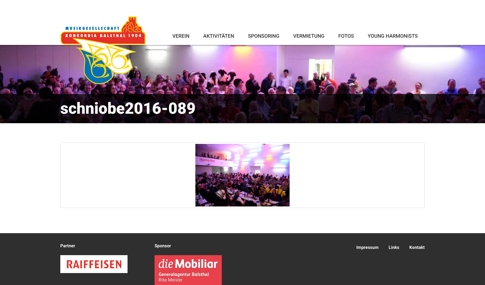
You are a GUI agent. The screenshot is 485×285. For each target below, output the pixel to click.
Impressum (367, 247)
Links (394, 247)
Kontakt (417, 247)
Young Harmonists (393, 36)
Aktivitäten (218, 36)
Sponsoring (263, 36)
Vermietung (308, 36)
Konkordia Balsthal (103, 51)
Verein (180, 36)
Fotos (346, 36)
